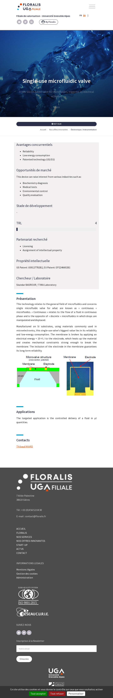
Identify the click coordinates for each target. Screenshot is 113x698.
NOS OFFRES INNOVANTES (30, 540)
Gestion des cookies (27, 573)
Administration (24, 577)
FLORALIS (21, 532)
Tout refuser (57, 693)
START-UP (22, 544)
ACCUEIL (21, 528)
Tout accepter (38, 693)
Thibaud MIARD (24, 446)
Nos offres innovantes (58, 129)
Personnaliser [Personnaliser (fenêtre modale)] (76, 693)
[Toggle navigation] (92, 7)
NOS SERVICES (24, 536)
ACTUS (20, 548)
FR (80, 15)
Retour (57, 124)
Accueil (43, 129)
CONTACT (21, 553)
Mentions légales (25, 569)
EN (84, 15)
